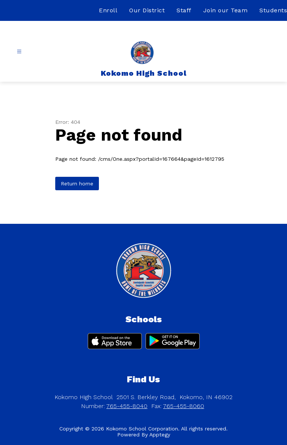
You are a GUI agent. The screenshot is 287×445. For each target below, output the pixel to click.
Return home (77, 184)
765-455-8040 (126, 406)
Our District (147, 10)
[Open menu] (19, 51)
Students (273, 10)
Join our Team (225, 10)
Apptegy (159, 435)
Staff (184, 10)
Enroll (108, 10)
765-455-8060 (183, 406)
